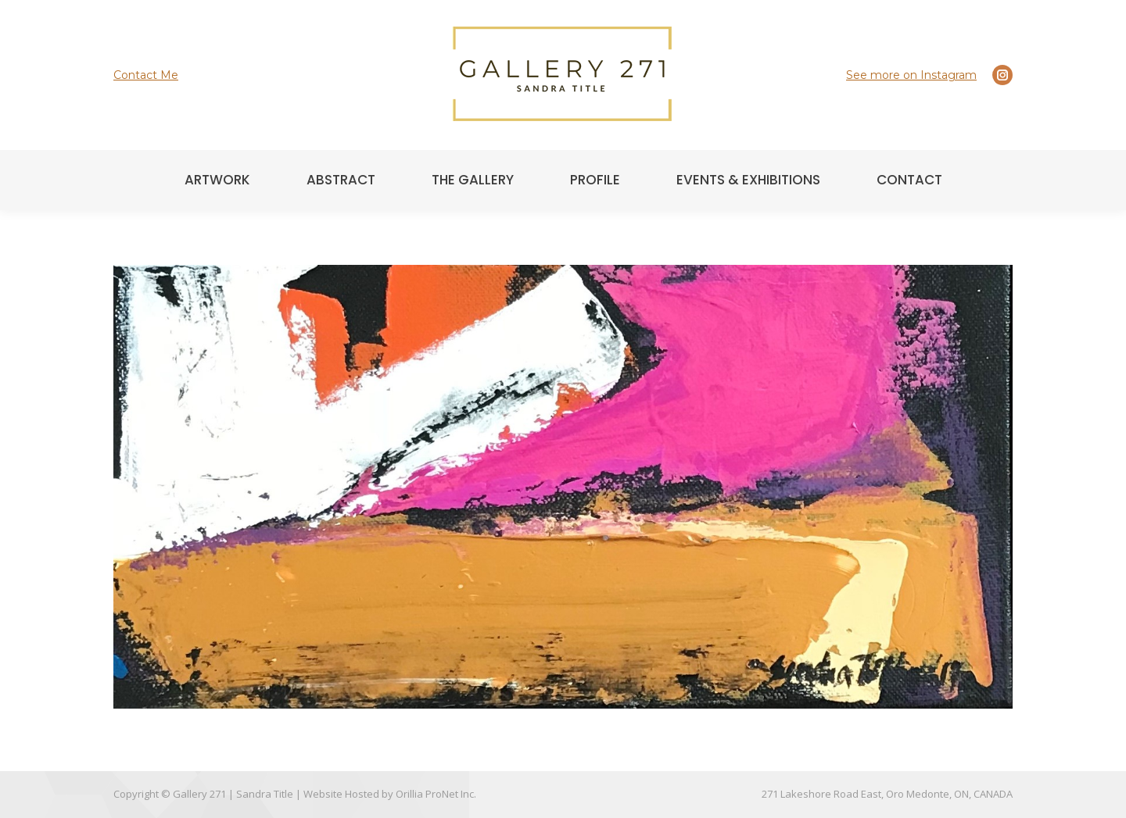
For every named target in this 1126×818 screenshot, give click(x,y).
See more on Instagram (911, 75)
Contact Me (145, 75)
